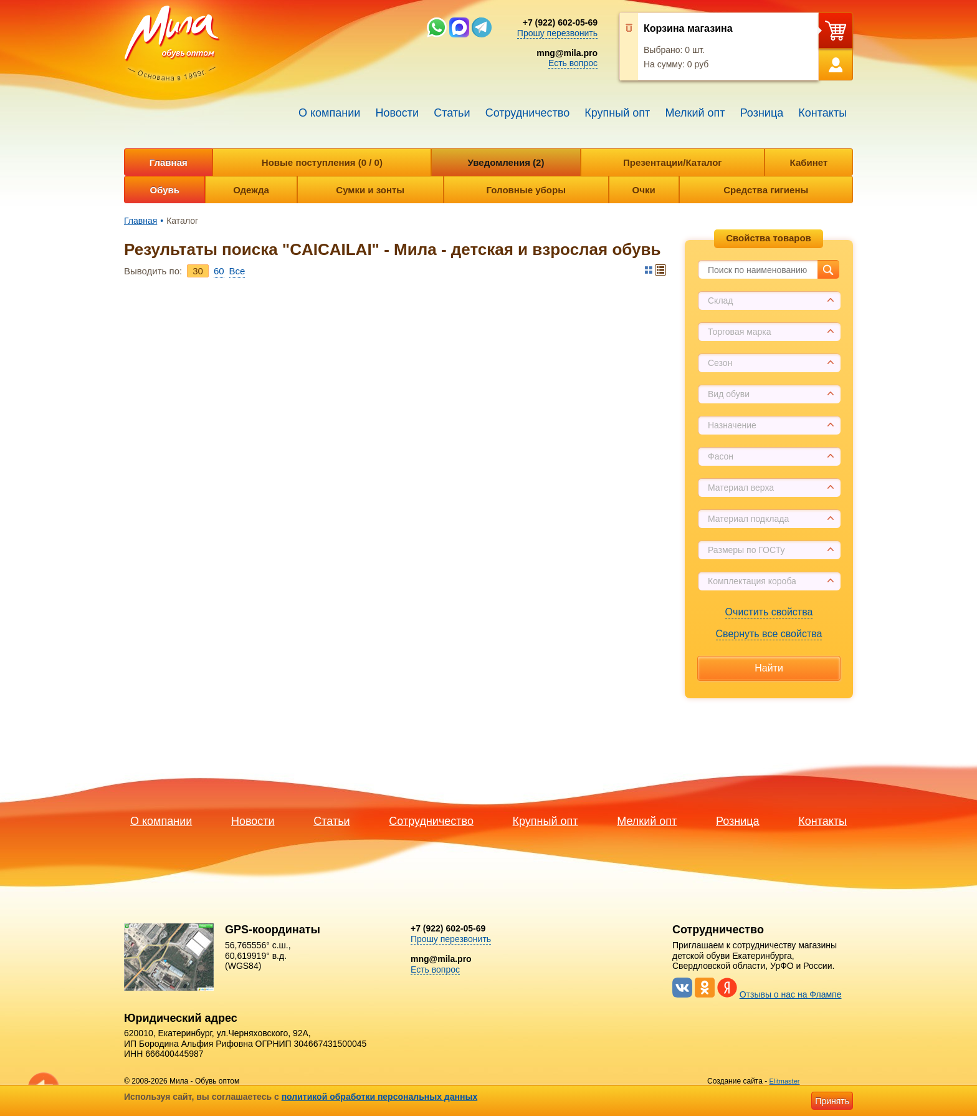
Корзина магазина (688, 28)
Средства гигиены (765, 190)
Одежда (251, 190)
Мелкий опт (695, 113)
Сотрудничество (527, 113)
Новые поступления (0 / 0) (322, 162)
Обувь (164, 190)
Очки (643, 190)
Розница (762, 113)
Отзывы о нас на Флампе (791, 994)
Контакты (822, 113)
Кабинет (809, 162)
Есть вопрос (573, 63)
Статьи (452, 113)
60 (219, 271)
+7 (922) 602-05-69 (560, 22)
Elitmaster (785, 1081)
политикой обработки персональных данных (380, 1097)
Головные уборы (526, 190)
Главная (169, 162)
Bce (237, 271)
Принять (832, 1101)
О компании (329, 113)
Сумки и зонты (370, 190)
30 (198, 271)
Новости (397, 113)
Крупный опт (617, 113)
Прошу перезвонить (557, 33)
